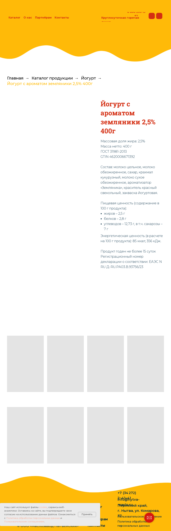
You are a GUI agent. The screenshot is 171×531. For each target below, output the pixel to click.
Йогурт (88, 78)
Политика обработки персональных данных (33, 518)
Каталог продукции (52, 78)
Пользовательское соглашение (139, 516)
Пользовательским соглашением (24, 521)
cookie (43, 507)
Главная (15, 78)
